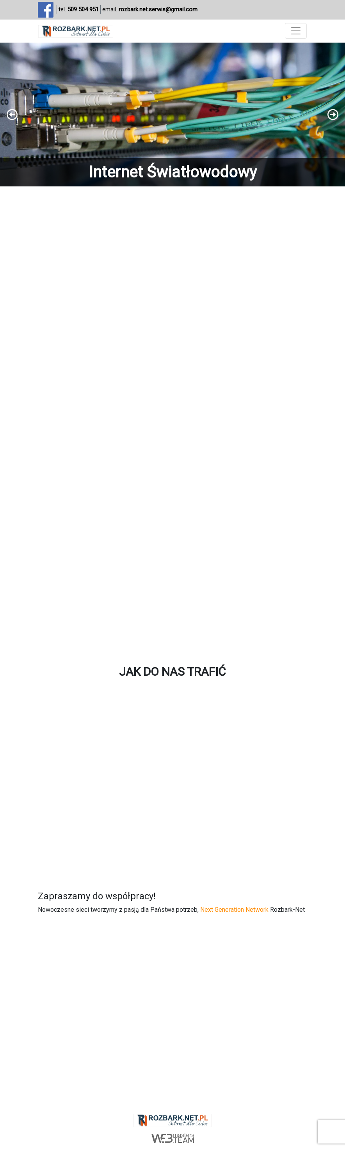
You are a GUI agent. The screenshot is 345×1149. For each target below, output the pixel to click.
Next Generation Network (234, 909)
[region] (172, 114)
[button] (172, 114)
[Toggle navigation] (296, 31)
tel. (79, 9)
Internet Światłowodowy (173, 172)
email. (149, 9)
